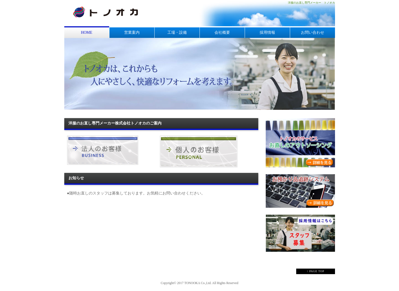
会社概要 (222, 32)
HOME (86, 32)
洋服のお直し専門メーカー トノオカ (311, 2)
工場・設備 (177, 32)
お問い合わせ (312, 32)
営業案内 (132, 32)
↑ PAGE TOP (315, 271)
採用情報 (267, 32)
